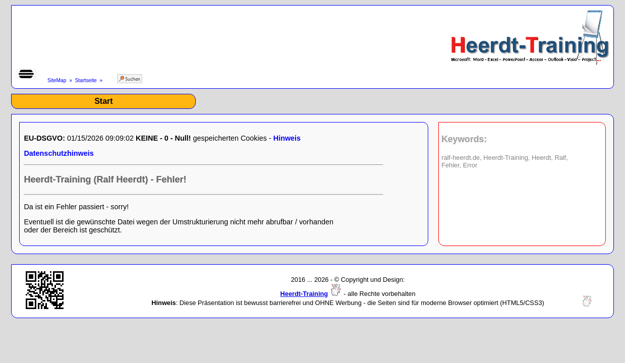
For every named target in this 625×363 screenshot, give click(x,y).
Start (103, 101)
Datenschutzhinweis (58, 153)
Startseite (86, 80)
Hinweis (287, 138)
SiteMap (57, 80)
